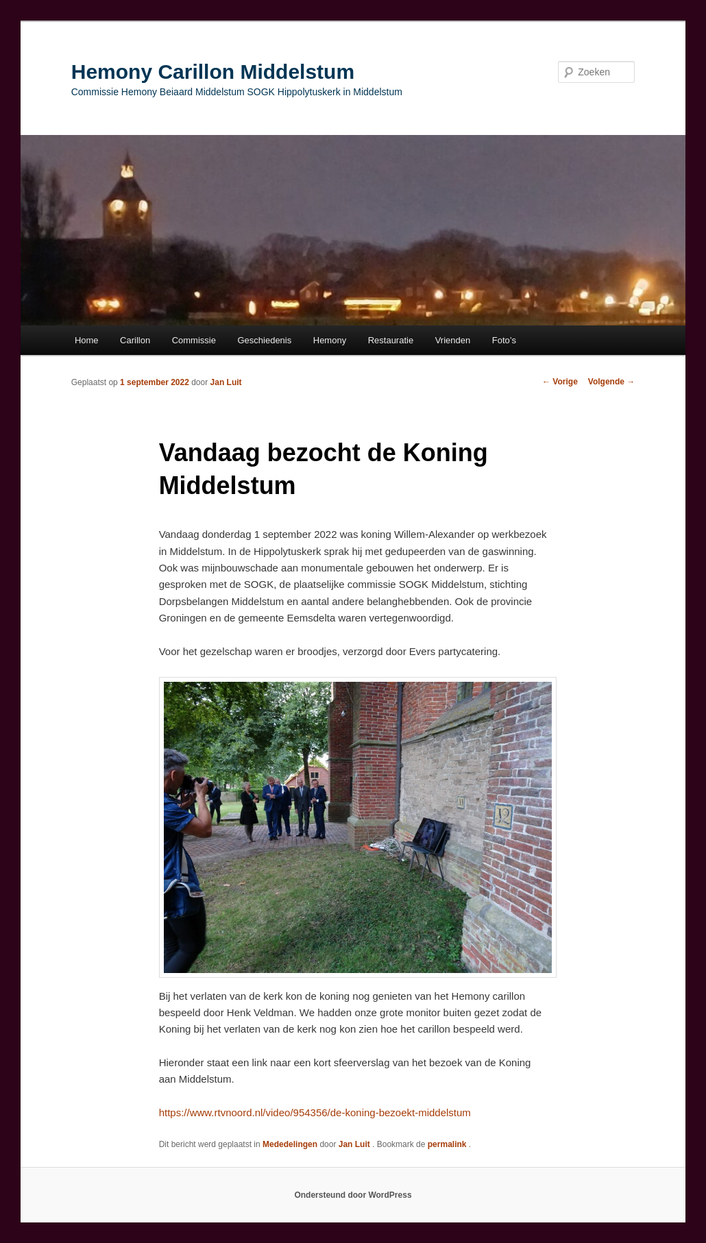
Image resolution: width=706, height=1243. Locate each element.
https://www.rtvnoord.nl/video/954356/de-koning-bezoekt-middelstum (315, 1112)
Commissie (194, 340)
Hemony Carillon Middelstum (212, 71)
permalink (448, 1144)
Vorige (560, 381)
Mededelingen (290, 1144)
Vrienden (453, 340)
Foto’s (504, 340)
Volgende (611, 381)
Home (87, 340)
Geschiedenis (264, 340)
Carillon (135, 340)
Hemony (329, 340)
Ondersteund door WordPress (352, 1195)
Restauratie (390, 340)
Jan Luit (226, 382)
